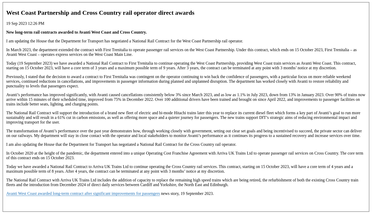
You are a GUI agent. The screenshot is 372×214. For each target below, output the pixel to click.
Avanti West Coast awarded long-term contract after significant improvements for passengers (83, 193)
